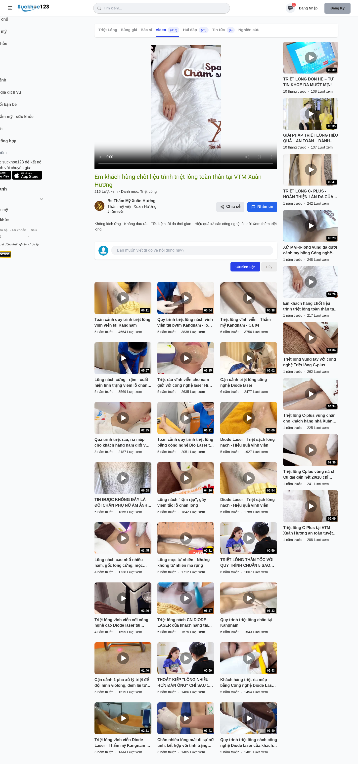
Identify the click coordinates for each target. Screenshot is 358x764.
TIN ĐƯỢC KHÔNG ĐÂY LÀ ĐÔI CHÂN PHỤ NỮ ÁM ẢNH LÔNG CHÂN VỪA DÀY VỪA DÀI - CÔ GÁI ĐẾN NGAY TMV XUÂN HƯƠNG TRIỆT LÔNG (122, 502)
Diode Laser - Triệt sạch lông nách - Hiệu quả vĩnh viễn (247, 442)
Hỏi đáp (196, 30)
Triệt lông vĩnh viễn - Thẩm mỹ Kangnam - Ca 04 (245, 322)
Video (167, 30)
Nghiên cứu (249, 30)
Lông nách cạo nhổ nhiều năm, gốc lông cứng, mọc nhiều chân (118, 563)
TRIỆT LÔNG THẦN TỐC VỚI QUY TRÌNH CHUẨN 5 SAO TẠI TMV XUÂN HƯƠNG (246, 563)
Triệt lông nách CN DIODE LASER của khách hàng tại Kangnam (182, 623)
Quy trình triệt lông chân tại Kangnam (246, 623)
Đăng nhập (308, 8)
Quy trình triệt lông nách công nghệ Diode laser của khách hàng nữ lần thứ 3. (248, 743)
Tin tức (223, 30)
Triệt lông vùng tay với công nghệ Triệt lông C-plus (309, 362)
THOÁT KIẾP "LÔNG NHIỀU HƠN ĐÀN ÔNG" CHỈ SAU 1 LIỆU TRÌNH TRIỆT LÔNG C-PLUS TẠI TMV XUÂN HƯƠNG (185, 683)
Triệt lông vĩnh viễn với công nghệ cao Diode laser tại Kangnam (121, 623)
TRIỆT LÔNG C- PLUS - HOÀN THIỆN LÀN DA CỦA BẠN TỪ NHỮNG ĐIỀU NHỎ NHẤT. (308, 194)
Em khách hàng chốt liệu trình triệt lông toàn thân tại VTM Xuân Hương (309, 306)
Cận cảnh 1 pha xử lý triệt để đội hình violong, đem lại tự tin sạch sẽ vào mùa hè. (121, 683)
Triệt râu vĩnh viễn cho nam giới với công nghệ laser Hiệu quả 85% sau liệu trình (185, 383)
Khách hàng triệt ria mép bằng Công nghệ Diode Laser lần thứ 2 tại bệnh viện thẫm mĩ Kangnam (247, 683)
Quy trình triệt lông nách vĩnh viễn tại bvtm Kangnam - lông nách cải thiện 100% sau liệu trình (185, 322)
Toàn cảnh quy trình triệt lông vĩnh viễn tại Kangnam (122, 322)
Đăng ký (337, 8)
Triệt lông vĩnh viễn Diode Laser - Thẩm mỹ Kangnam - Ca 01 (120, 743)
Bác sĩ (146, 30)
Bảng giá (129, 30)
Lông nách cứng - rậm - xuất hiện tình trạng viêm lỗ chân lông (121, 383)
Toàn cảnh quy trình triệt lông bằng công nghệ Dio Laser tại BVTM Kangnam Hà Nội (185, 442)
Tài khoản (44, 235)
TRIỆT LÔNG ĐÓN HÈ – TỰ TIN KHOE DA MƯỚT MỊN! (308, 82)
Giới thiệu (11, 235)
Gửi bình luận (245, 267)
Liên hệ (27, 235)
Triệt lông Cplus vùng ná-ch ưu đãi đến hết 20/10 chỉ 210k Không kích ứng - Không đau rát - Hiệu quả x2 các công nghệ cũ (309, 474)
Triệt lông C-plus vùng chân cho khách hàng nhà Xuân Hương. (309, 418)
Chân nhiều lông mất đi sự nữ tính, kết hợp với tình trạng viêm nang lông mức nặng (185, 743)
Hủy (269, 267)
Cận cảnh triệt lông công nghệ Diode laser (243, 382)
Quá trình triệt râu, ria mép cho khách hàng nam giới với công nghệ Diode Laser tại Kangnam (121, 442)
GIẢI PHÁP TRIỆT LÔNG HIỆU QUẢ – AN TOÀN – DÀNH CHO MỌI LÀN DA (310, 138)
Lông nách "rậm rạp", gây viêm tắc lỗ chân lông (181, 502)
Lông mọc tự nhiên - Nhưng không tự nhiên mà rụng (183, 563)
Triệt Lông (107, 30)
